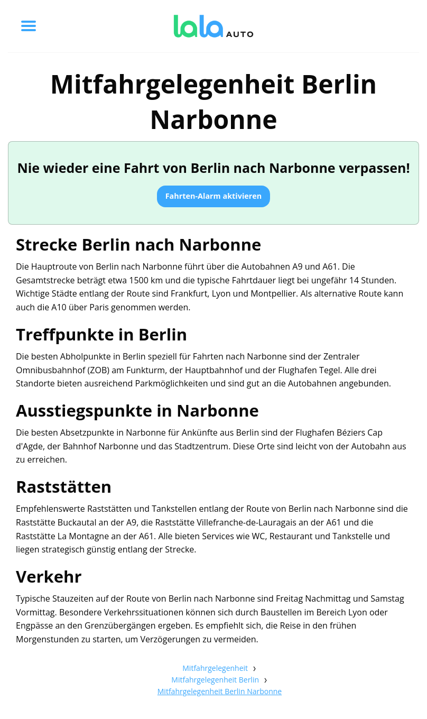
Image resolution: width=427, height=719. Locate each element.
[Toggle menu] (28, 26)
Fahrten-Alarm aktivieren (213, 196)
